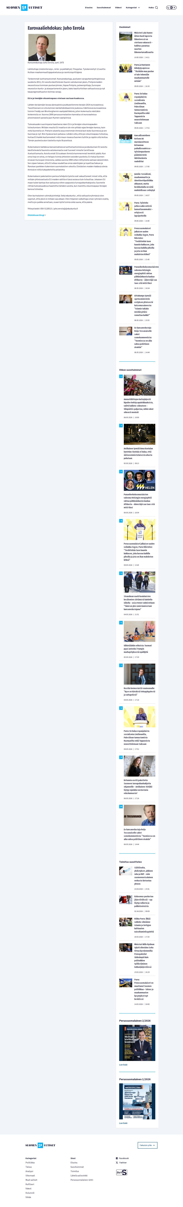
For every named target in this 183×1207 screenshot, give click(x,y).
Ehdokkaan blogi (36, 215)
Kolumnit (30, 1192)
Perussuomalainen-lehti (82, 1179)
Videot (118, 7)
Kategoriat (133, 7)
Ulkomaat (30, 1175)
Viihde (28, 1197)
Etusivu (88, 7)
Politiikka (30, 1162)
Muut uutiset (31, 1179)
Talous (29, 1166)
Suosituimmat (104, 7)
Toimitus (75, 1171)
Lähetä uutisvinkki (79, 1175)
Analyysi (29, 1171)
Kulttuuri (30, 1184)
